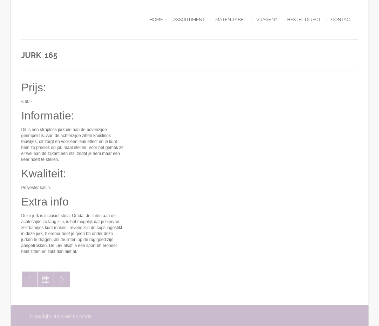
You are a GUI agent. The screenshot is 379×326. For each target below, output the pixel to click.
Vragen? (266, 19)
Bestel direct (304, 19)
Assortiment (189, 19)
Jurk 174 (62, 279)
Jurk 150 (30, 279)
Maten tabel (230, 19)
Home (156, 19)
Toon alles (46, 279)
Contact (342, 19)
